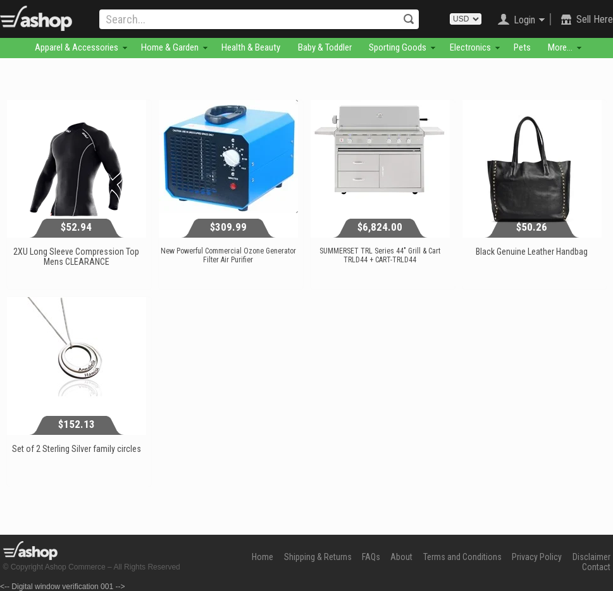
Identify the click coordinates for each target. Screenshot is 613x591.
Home (262, 557)
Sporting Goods (397, 47)
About (401, 557)
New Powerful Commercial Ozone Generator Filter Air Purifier (228, 255)
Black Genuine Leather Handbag (532, 252)
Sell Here (594, 19)
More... (560, 47)
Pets (522, 47)
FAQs (371, 557)
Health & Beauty (250, 47)
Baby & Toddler (325, 47)
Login (524, 20)
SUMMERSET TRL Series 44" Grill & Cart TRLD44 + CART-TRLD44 (379, 255)
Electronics (470, 47)
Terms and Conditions (462, 557)
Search (408, 19)
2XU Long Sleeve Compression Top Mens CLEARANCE (76, 257)
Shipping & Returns (318, 557)
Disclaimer (591, 557)
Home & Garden (170, 47)
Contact (596, 567)
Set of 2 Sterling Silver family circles (76, 449)
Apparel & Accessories (76, 47)
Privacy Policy (537, 557)
